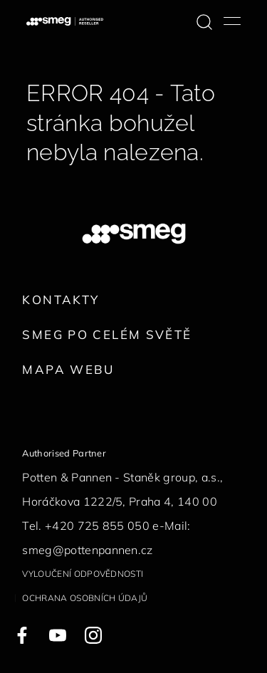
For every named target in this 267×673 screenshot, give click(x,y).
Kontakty (60, 299)
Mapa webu (68, 369)
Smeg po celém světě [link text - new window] (107, 334)
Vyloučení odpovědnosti (82, 573)
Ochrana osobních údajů (84, 598)
